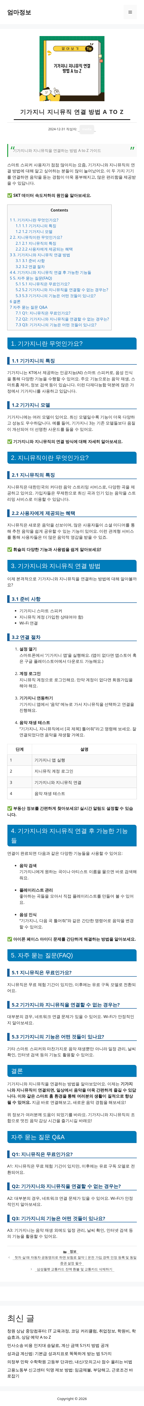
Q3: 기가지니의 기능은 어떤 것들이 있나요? (56, 324)
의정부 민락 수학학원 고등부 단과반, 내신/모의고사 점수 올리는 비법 (69, 1361)
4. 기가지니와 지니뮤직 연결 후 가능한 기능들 (50, 272)
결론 (15, 301)
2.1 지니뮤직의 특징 (36, 243)
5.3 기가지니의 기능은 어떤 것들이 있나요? (56, 295)
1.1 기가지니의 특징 (36, 225)
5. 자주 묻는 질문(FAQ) (31, 278)
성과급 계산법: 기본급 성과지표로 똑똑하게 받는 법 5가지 (59, 1353)
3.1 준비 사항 (30, 260)
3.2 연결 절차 (30, 266)
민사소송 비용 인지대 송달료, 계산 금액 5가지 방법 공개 (58, 1345)
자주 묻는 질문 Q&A (28, 307)
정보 (73, 1251)
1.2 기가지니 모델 (34, 231)
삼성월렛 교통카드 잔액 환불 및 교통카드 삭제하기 (74, 1269)
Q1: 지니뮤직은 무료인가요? (43, 313)
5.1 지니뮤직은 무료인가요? (42, 284)
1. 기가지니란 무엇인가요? (34, 220)
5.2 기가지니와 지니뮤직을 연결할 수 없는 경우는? (62, 289)
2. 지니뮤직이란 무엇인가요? (36, 237)
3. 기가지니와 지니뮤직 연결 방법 (40, 254)
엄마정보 (19, 12)
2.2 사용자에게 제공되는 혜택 (44, 249)
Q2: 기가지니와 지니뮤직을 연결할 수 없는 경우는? (62, 319)
